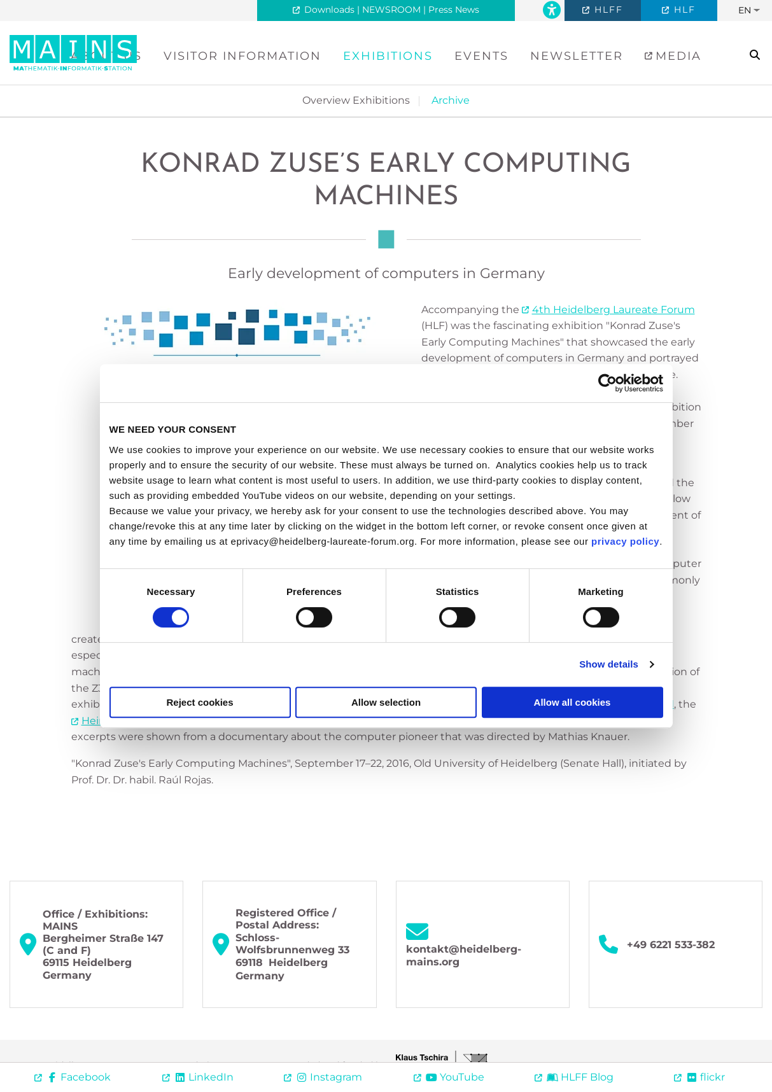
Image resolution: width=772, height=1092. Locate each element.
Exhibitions (388, 56)
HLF (683, 9)
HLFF (607, 9)
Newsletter (576, 56)
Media (676, 56)
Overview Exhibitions (356, 100)
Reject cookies (199, 702)
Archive (451, 100)
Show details (608, 664)
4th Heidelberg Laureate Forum (613, 310)
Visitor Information (242, 56)
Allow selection (386, 702)
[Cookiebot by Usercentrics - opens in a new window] (607, 383)
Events (481, 56)
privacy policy (625, 541)
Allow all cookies (572, 702)
